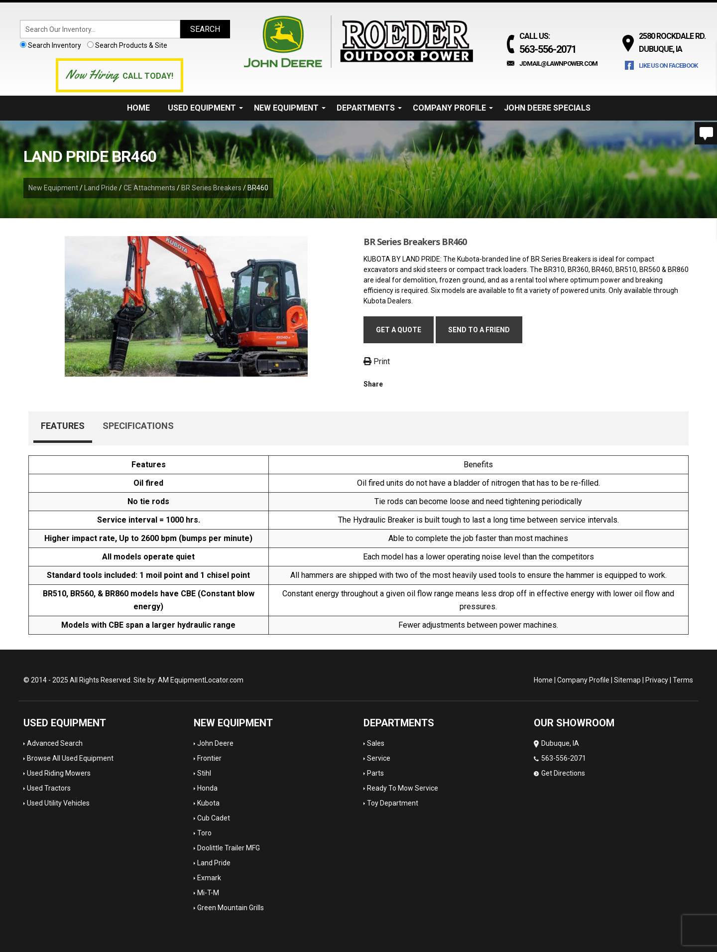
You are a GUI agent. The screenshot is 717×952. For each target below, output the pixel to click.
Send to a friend (479, 330)
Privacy (656, 680)
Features (63, 425)
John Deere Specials (547, 108)
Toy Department (392, 803)
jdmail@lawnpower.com (558, 63)
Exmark (209, 878)
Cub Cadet (213, 818)
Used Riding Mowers (59, 773)
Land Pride (101, 188)
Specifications (138, 425)
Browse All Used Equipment (70, 758)
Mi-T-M (208, 893)
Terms (683, 680)
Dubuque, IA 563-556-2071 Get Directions (560, 758)
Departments (369, 108)
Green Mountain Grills (230, 908)
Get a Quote (398, 330)
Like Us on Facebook (668, 65)
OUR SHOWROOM (574, 723)
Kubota (208, 803)
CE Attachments (149, 188)
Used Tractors (49, 788)
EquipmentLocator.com (206, 680)
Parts (375, 773)
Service (378, 758)
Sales (375, 743)
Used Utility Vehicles (58, 803)
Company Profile (453, 108)
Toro (204, 833)
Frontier (209, 758)
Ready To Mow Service (402, 788)
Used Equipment (205, 108)
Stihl (204, 773)
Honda (207, 788)
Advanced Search (55, 743)
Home (138, 108)
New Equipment (290, 108)
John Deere (215, 743)
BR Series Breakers (211, 188)
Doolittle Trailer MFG (228, 848)
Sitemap (627, 680)
